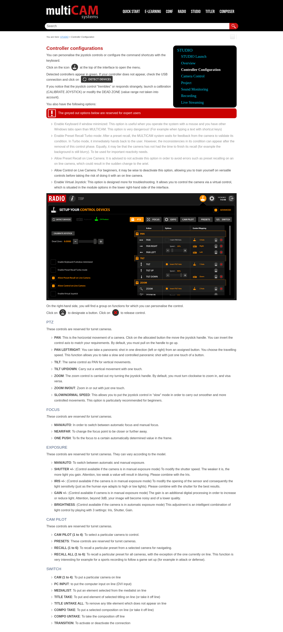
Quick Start (131, 11)
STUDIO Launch (193, 56)
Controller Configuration (201, 70)
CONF (169, 11)
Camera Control (193, 76)
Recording (188, 96)
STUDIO (195, 11)
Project (186, 83)
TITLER (210, 11)
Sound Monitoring (194, 89)
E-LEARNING (153, 11)
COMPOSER (227, 11)
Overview (188, 63)
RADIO (182, 11)
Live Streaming (192, 102)
